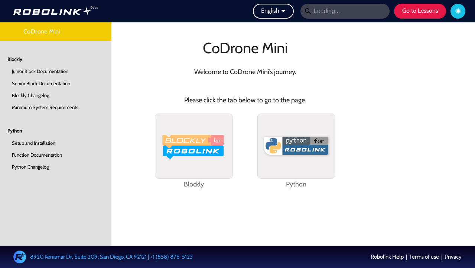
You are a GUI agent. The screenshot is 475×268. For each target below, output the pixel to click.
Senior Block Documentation (41, 83)
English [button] (270, 10)
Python (14, 131)
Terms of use (424, 256)
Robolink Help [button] (388, 256)
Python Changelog (30, 167)
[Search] (345, 11)
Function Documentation (37, 155)
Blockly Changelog (30, 95)
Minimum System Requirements (45, 107)
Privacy (452, 256)
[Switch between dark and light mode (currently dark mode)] (457, 11)
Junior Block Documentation (40, 71)
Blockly (14, 59)
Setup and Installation (33, 143)
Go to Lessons (420, 10)
